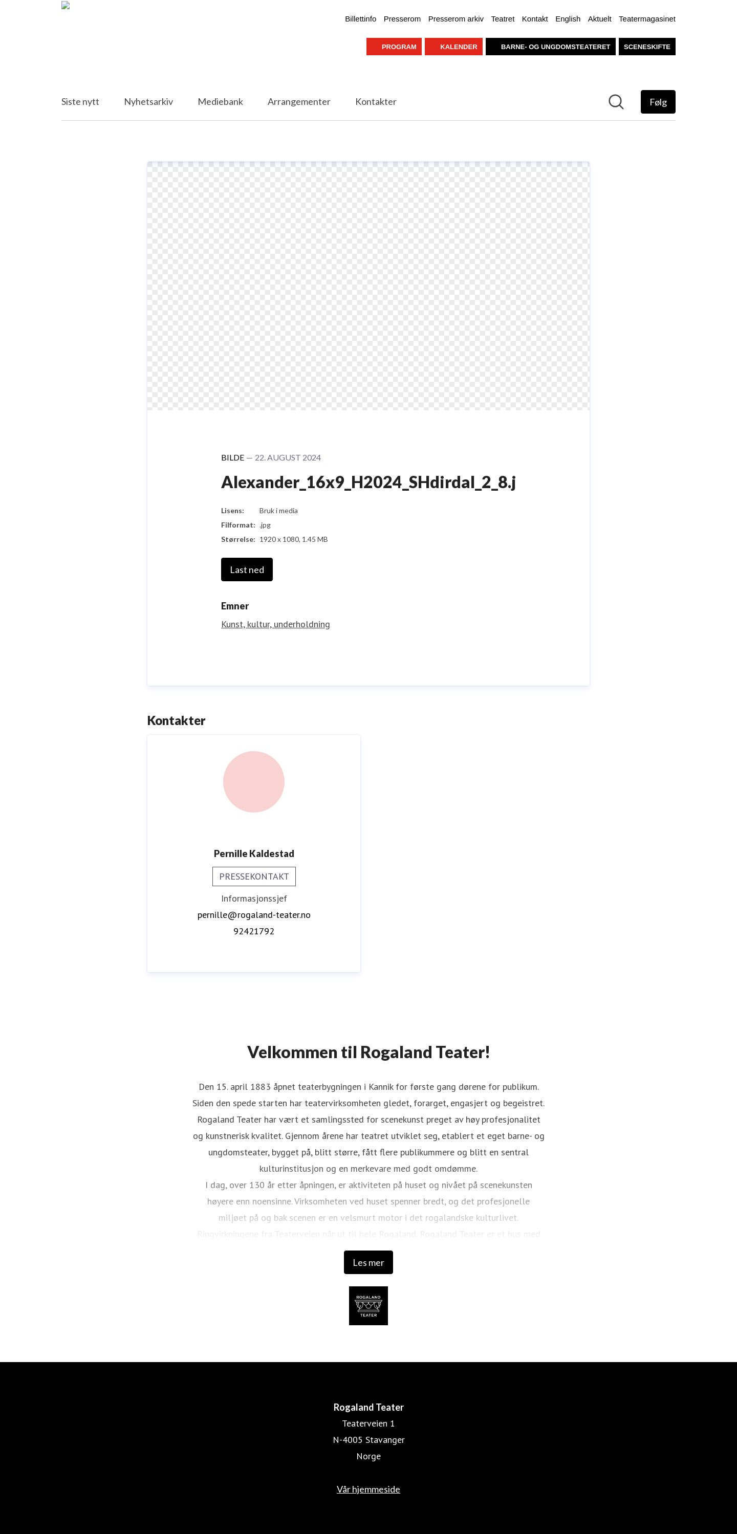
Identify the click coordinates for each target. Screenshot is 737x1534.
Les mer (368, 1262)
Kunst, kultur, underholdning (275, 624)
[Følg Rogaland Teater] (658, 102)
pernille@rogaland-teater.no (254, 915)
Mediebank (220, 101)
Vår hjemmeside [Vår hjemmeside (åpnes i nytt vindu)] (368, 1489)
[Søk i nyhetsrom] (616, 102)
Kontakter (376, 101)
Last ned (247, 569)
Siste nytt (80, 101)
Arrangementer (299, 101)
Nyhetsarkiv (148, 101)
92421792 (253, 931)
